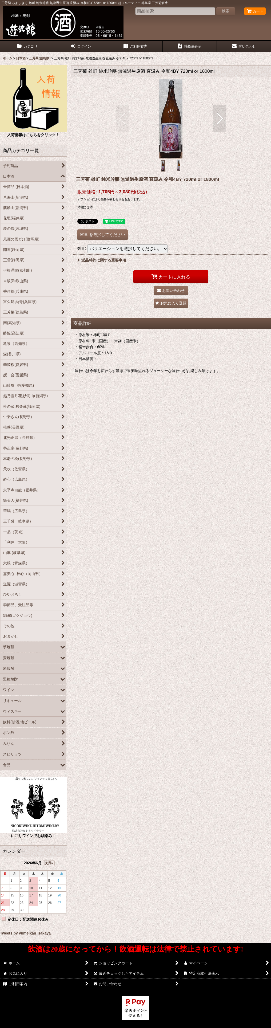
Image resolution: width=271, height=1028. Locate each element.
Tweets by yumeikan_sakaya (25, 933)
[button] (122, 118)
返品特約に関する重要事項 (101, 260)
